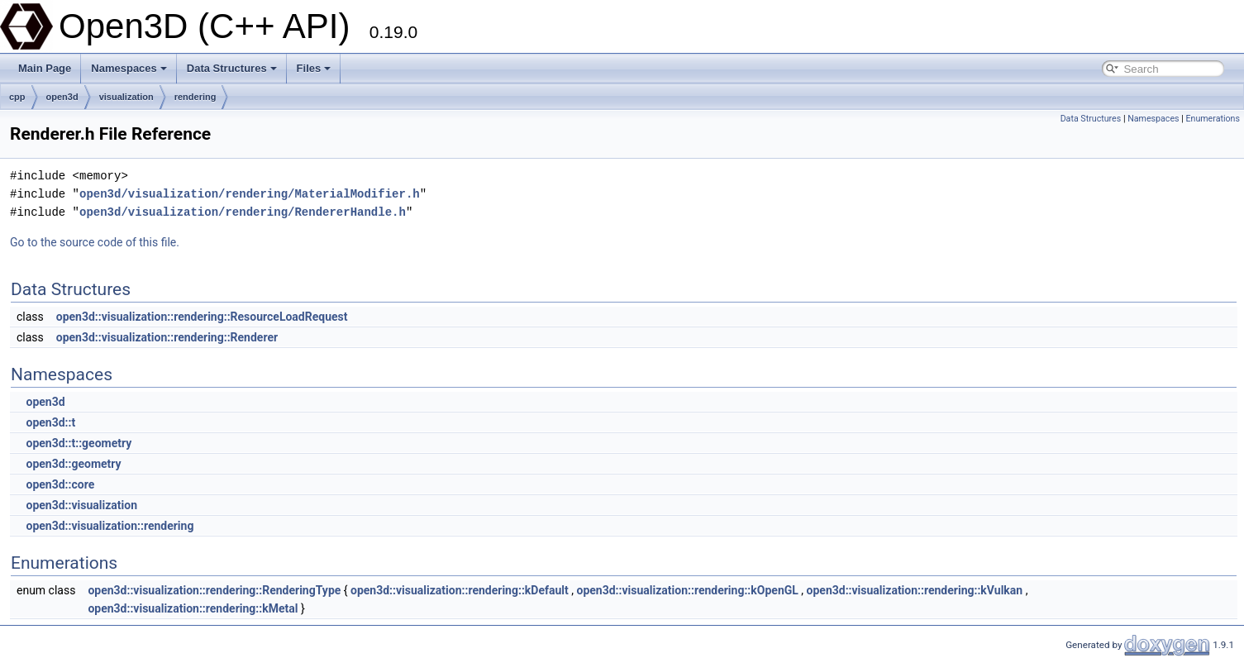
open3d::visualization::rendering (109, 525)
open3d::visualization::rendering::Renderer (167, 337)
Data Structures (232, 68)
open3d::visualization (81, 505)
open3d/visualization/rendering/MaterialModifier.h (249, 194)
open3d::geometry (73, 463)
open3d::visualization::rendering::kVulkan (915, 590)
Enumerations (1212, 118)
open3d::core (60, 484)
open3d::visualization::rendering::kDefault (459, 590)
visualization (126, 97)
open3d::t (50, 422)
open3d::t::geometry (78, 443)
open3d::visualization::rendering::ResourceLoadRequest (202, 316)
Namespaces (129, 68)
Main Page (44, 68)
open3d (62, 97)
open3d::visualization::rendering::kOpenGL (687, 590)
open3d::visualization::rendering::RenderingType (214, 590)
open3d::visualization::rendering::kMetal (193, 608)
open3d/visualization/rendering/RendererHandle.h (242, 212)
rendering (195, 97)
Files (314, 68)
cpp (17, 97)
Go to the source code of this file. (94, 242)
